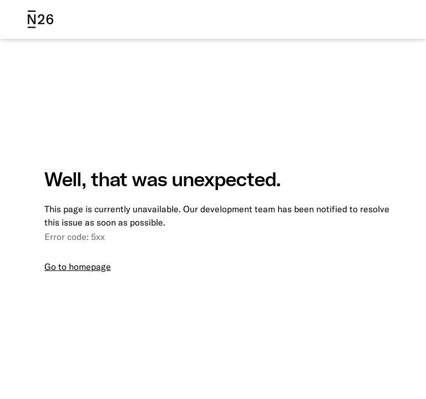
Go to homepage (77, 266)
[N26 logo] (40, 19)
